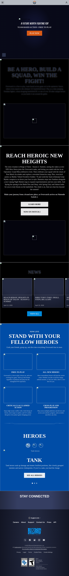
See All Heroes (34, 475)
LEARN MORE (34, 204)
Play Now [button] (34, 33)
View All (34, 314)
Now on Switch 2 (34, 212)
